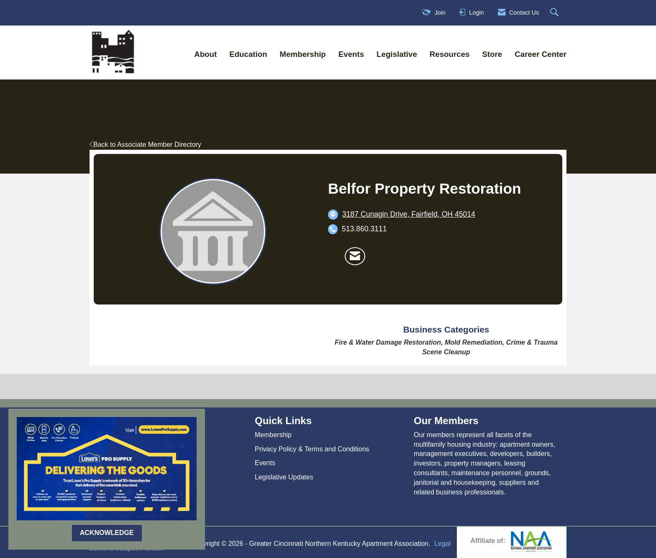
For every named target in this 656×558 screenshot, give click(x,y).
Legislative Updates (284, 477)
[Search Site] (555, 13)
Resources (450, 54)
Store (492, 54)
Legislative (397, 54)
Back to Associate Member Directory (145, 144)
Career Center (540, 54)
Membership (303, 54)
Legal (442, 543)
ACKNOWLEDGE (107, 532)
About (205, 54)
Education (248, 54)
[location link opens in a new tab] (408, 214)
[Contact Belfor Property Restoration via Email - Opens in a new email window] (355, 256)
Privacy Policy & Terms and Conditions (312, 449)
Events (351, 54)
